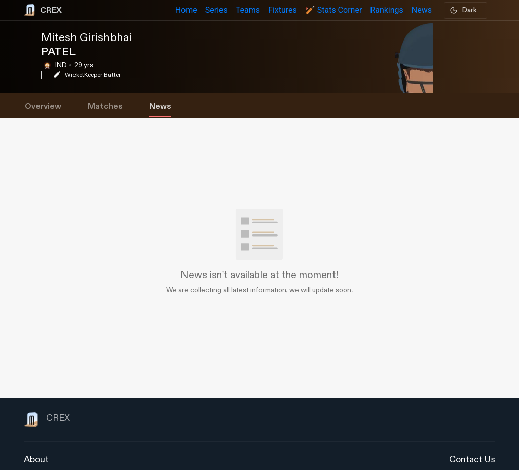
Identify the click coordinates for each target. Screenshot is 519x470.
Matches (105, 106)
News (160, 106)
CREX (47, 419)
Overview (43, 106)
